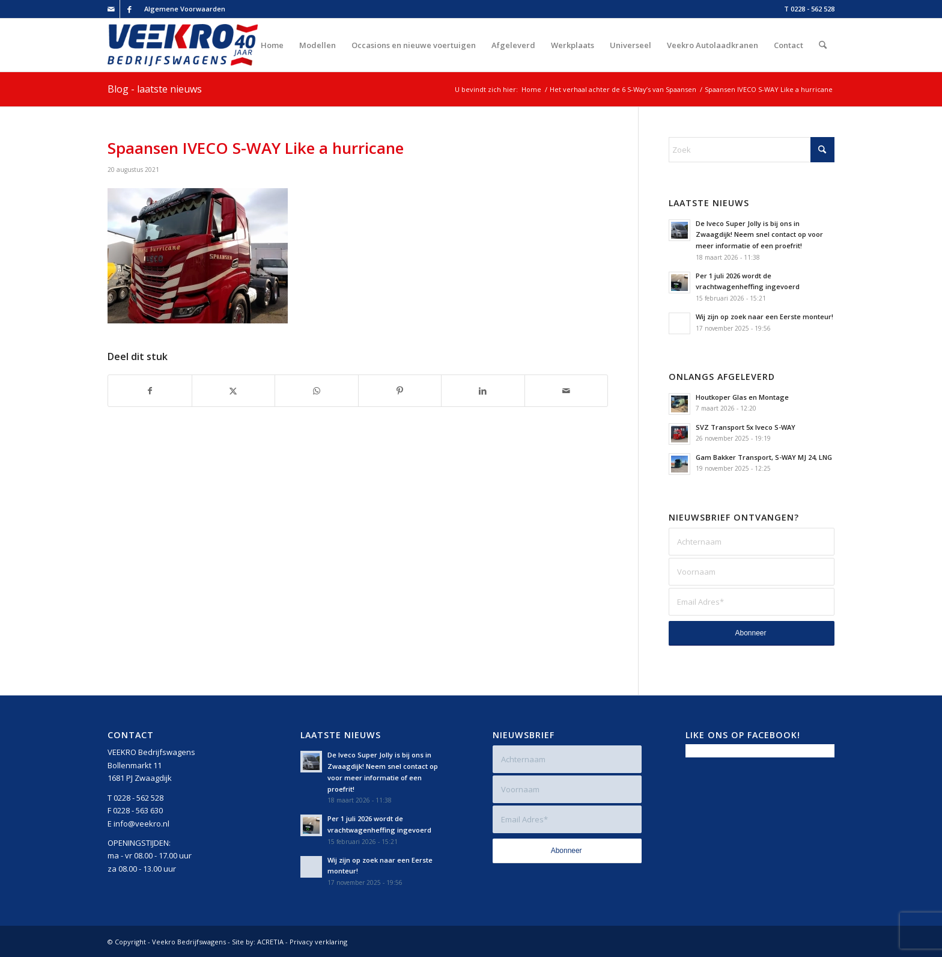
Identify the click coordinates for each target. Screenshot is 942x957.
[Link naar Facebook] (129, 9)
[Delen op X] (233, 390)
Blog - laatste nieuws (155, 89)
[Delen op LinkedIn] (483, 390)
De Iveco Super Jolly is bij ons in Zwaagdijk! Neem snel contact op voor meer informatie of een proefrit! (759, 235)
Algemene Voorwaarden (184, 8)
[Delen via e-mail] (566, 390)
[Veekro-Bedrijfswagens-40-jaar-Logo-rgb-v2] (183, 45)
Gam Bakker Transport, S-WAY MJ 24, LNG (764, 457)
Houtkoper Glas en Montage (742, 397)
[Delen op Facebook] (150, 390)
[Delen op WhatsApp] (316, 390)
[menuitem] (181, 9)
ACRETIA (270, 941)
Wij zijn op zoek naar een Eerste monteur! (764, 316)
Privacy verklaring (318, 941)
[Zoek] (822, 45)
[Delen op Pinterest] (400, 390)
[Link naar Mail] (111, 9)
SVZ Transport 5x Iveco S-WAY (745, 427)
